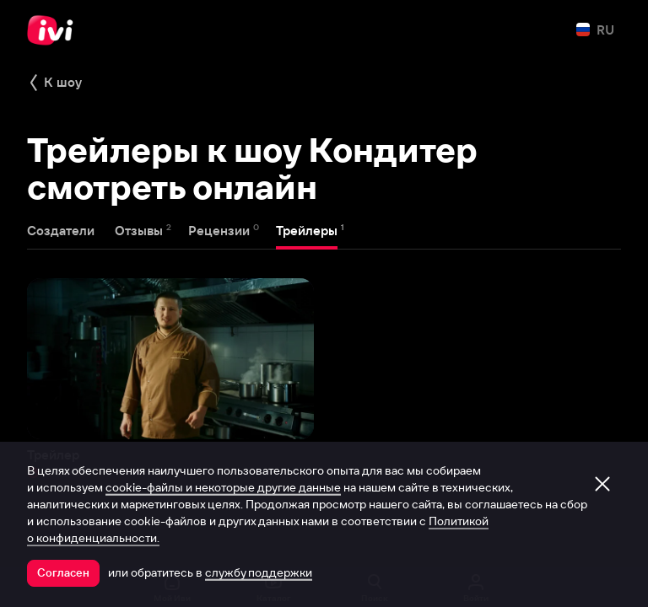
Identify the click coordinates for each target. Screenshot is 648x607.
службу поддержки (258, 572)
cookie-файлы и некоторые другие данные (223, 487)
